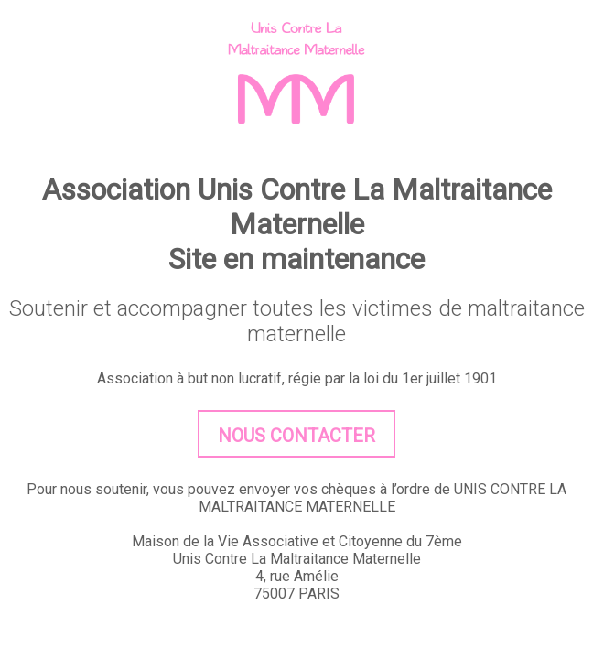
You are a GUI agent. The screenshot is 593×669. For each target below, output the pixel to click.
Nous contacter (296, 436)
